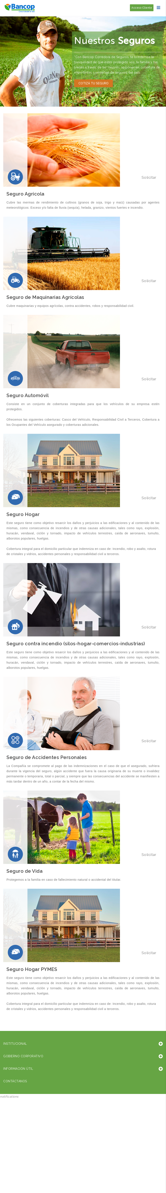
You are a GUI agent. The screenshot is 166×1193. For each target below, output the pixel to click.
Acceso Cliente (141, 7)
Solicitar (148, 177)
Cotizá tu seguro (93, 83)
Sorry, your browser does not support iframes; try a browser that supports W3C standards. (32, 1128)
